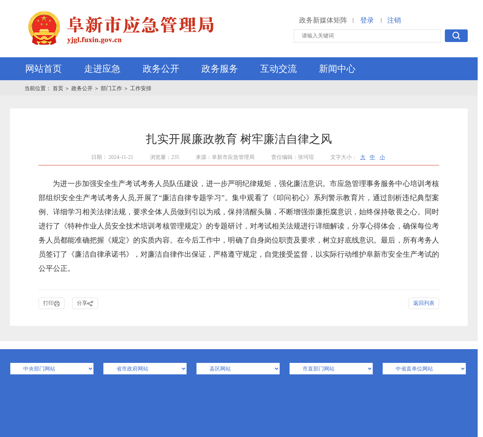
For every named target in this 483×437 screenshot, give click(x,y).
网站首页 (43, 69)
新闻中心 (337, 69)
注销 (394, 20)
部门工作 (111, 88)
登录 (367, 20)
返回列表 (424, 303)
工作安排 (140, 88)
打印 (51, 303)
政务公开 (161, 69)
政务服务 (219, 69)
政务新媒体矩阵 (323, 20)
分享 (85, 303)
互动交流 (278, 69)
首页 (59, 88)
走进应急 (102, 69)
